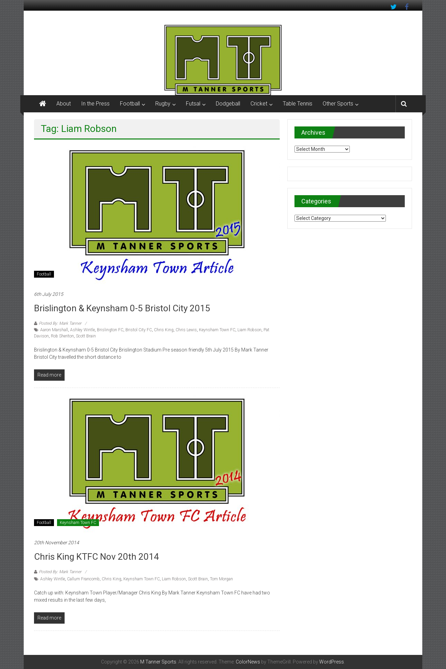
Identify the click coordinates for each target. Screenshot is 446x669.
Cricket (258, 103)
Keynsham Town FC (217, 329)
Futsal (193, 103)
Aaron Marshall (54, 329)
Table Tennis (297, 103)
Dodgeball (228, 103)
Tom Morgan (221, 579)
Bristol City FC (138, 329)
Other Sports (338, 103)
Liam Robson (249, 329)
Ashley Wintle (82, 329)
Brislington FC (110, 329)
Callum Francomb (83, 579)
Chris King (164, 329)
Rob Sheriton (62, 336)
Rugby (162, 103)
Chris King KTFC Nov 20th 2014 (96, 556)
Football (130, 103)
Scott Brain (86, 336)
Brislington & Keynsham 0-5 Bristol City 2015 (122, 308)
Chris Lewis (186, 329)
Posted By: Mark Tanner (60, 323)
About (63, 103)
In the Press (95, 103)
